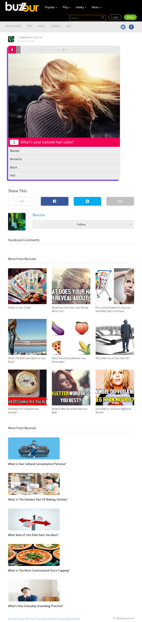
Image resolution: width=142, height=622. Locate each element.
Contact (21, 618)
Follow (104, 224)
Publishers (51, 618)
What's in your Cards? (19, 307)
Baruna (37, 37)
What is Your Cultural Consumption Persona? (37, 464)
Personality (13, 26)
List (68, 26)
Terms (40, 618)
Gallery (56, 26)
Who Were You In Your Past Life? (113, 358)
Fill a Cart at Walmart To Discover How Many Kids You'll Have (113, 309)
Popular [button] (51, 7)
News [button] (96, 7)
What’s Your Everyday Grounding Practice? (35, 606)
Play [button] (67, 7)
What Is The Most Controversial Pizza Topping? (39, 570)
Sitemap (64, 618)
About (11, 618)
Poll (29, 26)
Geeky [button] (81, 7)
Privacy (31, 618)
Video (41, 26)
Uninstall (75, 618)
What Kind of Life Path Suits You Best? (33, 535)
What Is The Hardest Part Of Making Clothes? (38, 499)
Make (130, 17)
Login (115, 17)
